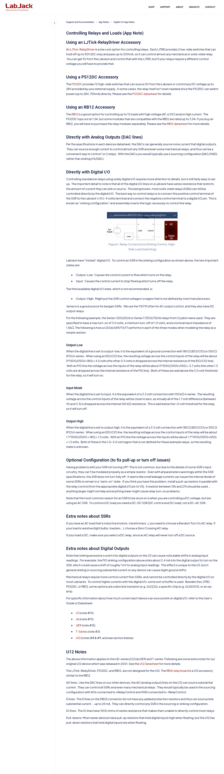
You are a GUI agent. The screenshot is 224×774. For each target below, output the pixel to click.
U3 (78, 613)
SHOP (151, 7)
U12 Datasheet (149, 664)
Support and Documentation (80, 22)
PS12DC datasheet (144, 94)
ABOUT (179, 7)
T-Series (81, 631)
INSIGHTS (194, 7)
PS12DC (76, 84)
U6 (78, 619)
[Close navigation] (54, 23)
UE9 (78, 625)
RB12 (74, 114)
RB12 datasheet (177, 124)
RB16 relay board (177, 670)
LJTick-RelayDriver (82, 49)
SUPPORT (165, 7)
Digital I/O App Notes (124, 22)
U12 (78, 638)
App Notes (104, 22)
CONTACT (210, 7)
